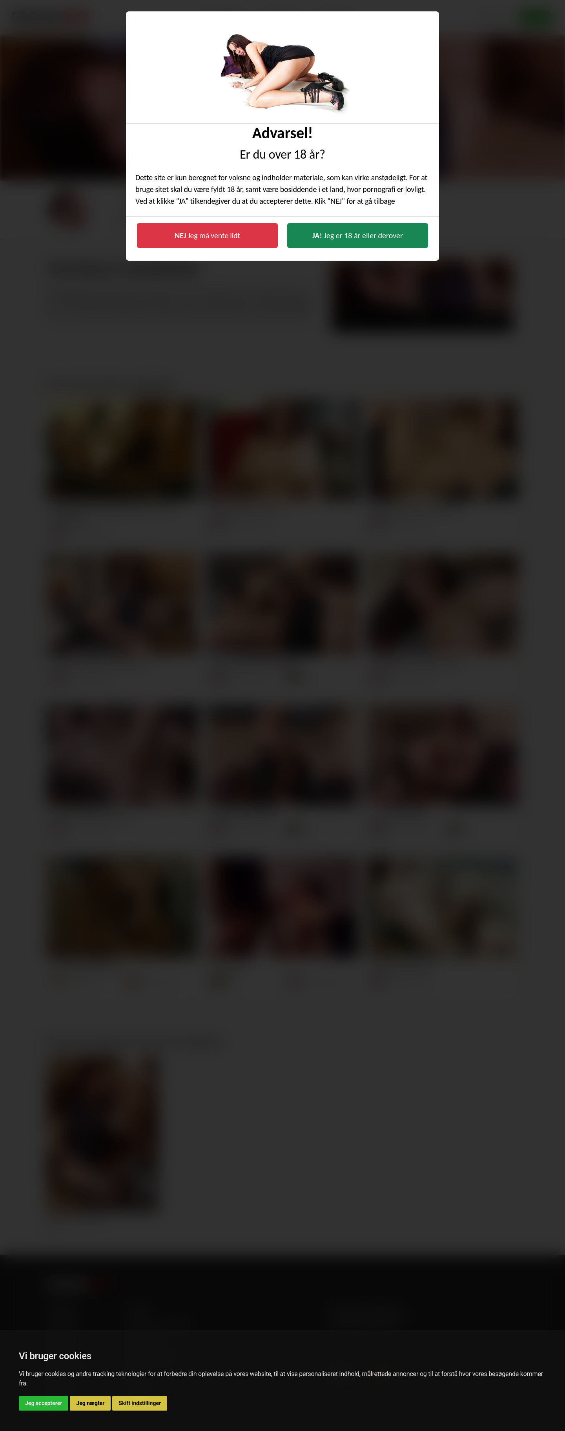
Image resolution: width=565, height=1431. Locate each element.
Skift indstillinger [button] (139, 1403)
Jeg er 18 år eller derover (357, 235)
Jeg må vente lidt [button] (207, 235)
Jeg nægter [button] (90, 1403)
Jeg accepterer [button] (43, 1403)
